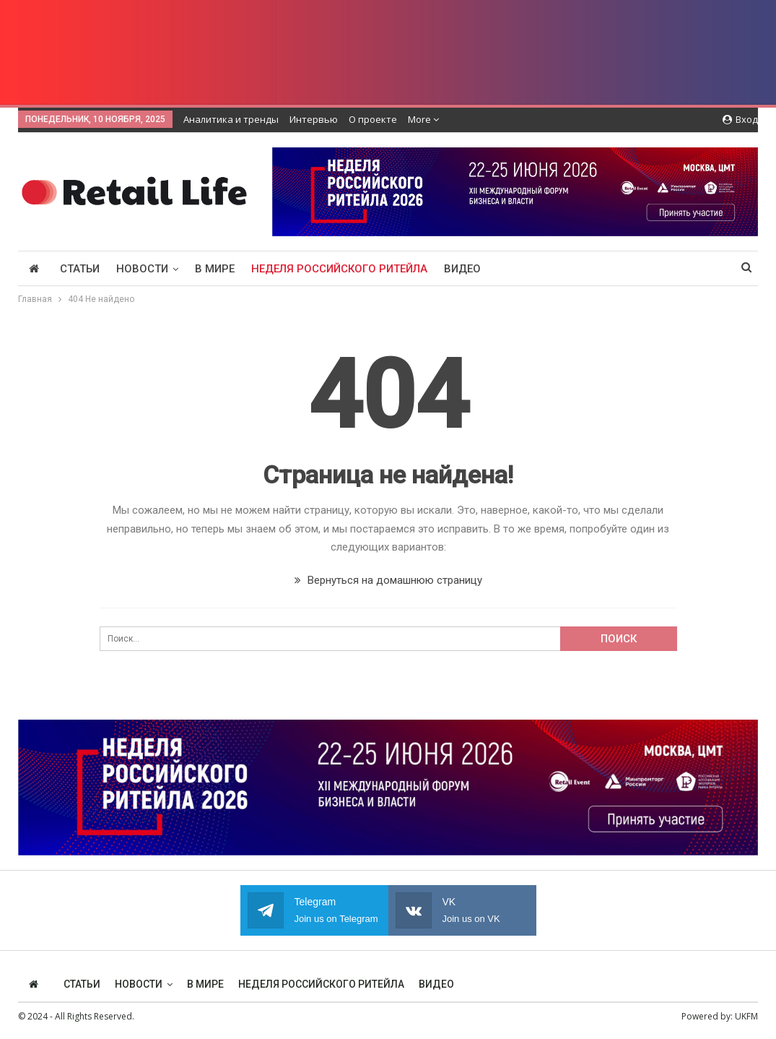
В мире (215, 268)
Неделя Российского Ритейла (339, 268)
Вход (740, 119)
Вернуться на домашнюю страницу (388, 580)
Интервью (313, 119)
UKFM (746, 1016)
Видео (462, 268)
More (423, 119)
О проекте (373, 119)
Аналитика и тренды (231, 119)
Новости (142, 268)
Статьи (80, 268)
